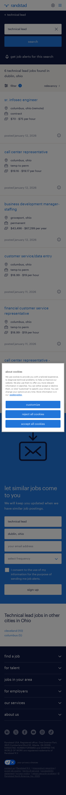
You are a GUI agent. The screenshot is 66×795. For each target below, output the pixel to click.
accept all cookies (33, 423)
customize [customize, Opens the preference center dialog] (33, 404)
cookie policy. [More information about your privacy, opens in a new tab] (16, 395)
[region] (33, 397)
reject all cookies (33, 414)
